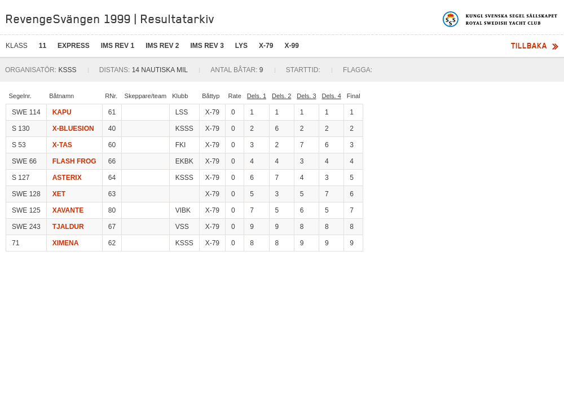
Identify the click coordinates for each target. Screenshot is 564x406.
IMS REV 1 (117, 46)
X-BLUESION (73, 129)
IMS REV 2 (162, 46)
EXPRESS (74, 46)
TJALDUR (68, 227)
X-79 (266, 46)
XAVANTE (68, 210)
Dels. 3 (306, 95)
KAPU (62, 112)
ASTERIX (67, 178)
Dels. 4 (331, 95)
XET (58, 194)
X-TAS (62, 145)
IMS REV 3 (206, 46)
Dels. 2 (281, 95)
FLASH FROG (74, 161)
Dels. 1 (256, 95)
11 (42, 46)
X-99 (291, 46)
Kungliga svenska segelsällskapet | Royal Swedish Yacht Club (500, 19)
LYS (241, 46)
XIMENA (65, 243)
